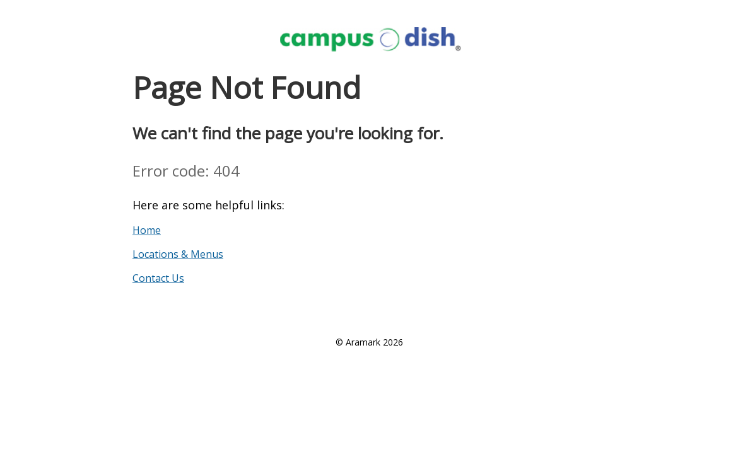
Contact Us (158, 278)
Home (146, 230)
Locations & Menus (177, 254)
